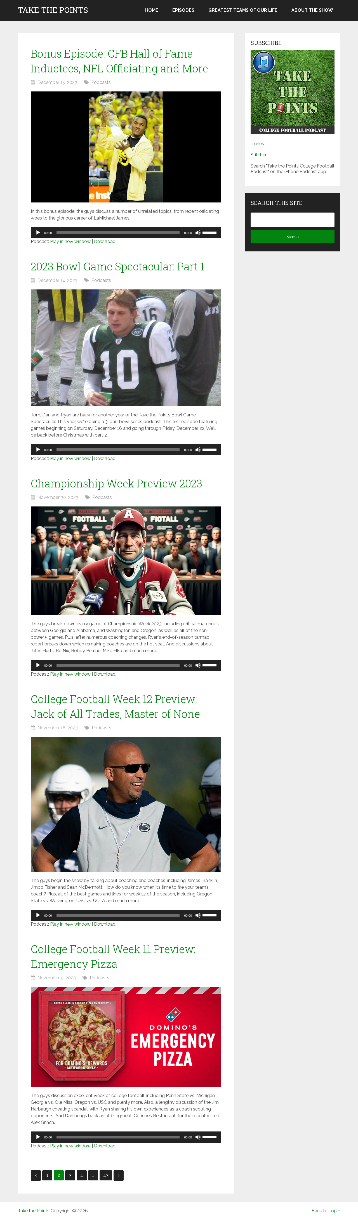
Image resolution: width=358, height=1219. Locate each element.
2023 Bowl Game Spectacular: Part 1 (117, 266)
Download (105, 241)
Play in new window (70, 241)
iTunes (257, 143)
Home (151, 10)
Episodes (183, 10)
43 (106, 1175)
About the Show (312, 10)
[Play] (38, 232)
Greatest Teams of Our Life (242, 10)
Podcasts (101, 82)
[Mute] (198, 232)
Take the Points (53, 10)
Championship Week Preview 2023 (116, 483)
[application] (126, 232)
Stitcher (259, 154)
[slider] (118, 232)
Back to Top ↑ (326, 1210)
